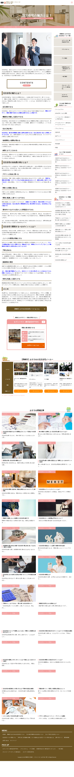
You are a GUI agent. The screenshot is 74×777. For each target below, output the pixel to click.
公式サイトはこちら (35, 345)
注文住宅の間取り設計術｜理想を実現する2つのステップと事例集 (63, 237)
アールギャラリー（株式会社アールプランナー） (63, 123)
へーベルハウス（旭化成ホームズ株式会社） (63, 118)
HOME (4, 750)
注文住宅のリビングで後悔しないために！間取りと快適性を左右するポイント (63, 204)
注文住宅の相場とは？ (61, 260)
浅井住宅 (57, 132)
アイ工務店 (32, 764)
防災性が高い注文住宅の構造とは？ (63, 255)
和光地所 (57, 143)
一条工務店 (60, 764)
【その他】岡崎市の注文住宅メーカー (35, 750)
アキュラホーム (59, 128)
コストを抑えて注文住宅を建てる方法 (63, 243)
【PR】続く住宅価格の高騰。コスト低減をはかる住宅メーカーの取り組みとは (35, 753)
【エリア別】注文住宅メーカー (52, 750)
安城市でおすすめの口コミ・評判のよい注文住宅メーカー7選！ (63, 182)
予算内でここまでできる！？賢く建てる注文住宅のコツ (63, 219)
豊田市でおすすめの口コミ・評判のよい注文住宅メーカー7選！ (63, 167)
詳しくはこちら (22, 391)
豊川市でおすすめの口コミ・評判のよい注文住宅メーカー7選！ (63, 175)
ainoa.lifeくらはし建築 (61, 113)
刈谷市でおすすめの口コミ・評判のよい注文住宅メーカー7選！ (63, 160)
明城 (56, 147)
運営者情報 (66, 753)
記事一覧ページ (59, 753)
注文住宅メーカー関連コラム (9, 753)
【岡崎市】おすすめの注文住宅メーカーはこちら (29, 309)
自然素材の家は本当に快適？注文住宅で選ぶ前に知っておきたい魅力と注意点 (63, 212)
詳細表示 (26, 85)
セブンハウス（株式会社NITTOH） (11, 764)
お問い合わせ (6, 756)
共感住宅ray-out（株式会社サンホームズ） (46, 764)
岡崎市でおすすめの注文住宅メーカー (16, 750)
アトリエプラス (59, 109)
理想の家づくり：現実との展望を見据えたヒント (63, 230)
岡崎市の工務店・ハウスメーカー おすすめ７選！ (36, 773)
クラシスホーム (24, 764)
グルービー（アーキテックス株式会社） (12, 767)
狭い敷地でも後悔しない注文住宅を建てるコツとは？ (63, 249)
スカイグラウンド (60, 140)
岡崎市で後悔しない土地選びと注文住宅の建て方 (63, 224)
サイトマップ (13, 756)
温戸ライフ (58, 136)
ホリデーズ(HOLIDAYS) (28, 767)
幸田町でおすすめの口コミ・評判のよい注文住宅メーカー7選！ (63, 190)
